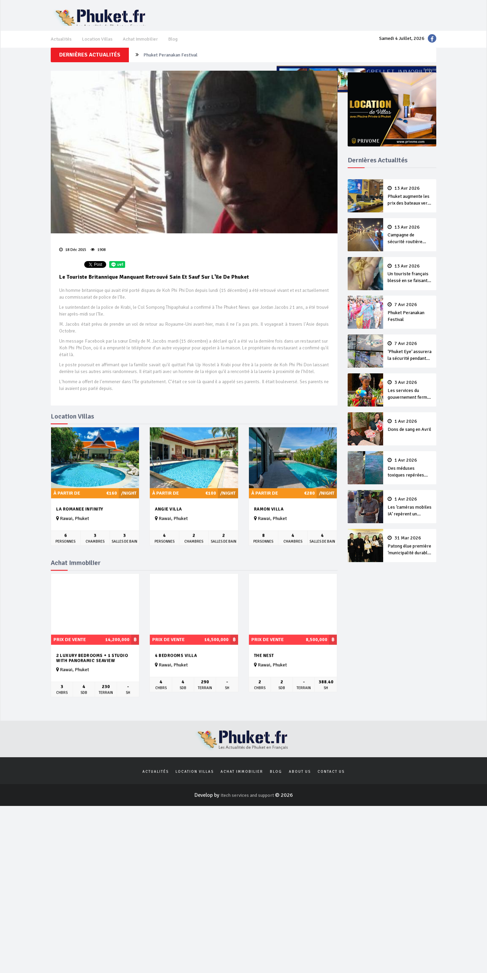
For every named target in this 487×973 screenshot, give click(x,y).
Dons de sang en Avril (410, 429)
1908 (99, 261)
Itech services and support (247, 826)
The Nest (264, 685)
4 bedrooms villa (176, 685)
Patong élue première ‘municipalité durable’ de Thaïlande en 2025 (410, 544)
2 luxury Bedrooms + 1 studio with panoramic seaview (92, 688)
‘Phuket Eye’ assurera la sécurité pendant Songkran (410, 358)
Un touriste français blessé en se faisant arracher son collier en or (218, 68)
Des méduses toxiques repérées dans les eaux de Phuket (410, 470)
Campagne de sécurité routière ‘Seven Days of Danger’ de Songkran (410, 247)
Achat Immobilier (147, 46)
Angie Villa (168, 539)
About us (300, 802)
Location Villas (101, 46)
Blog (183, 46)
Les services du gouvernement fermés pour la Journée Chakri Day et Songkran (410, 396)
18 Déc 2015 (74, 261)
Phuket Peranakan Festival (410, 321)
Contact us (331, 802)
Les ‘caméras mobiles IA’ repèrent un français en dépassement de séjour (410, 507)
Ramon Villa (269, 539)
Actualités (62, 46)
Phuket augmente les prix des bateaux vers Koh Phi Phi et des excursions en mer (410, 210)
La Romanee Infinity (79, 539)
